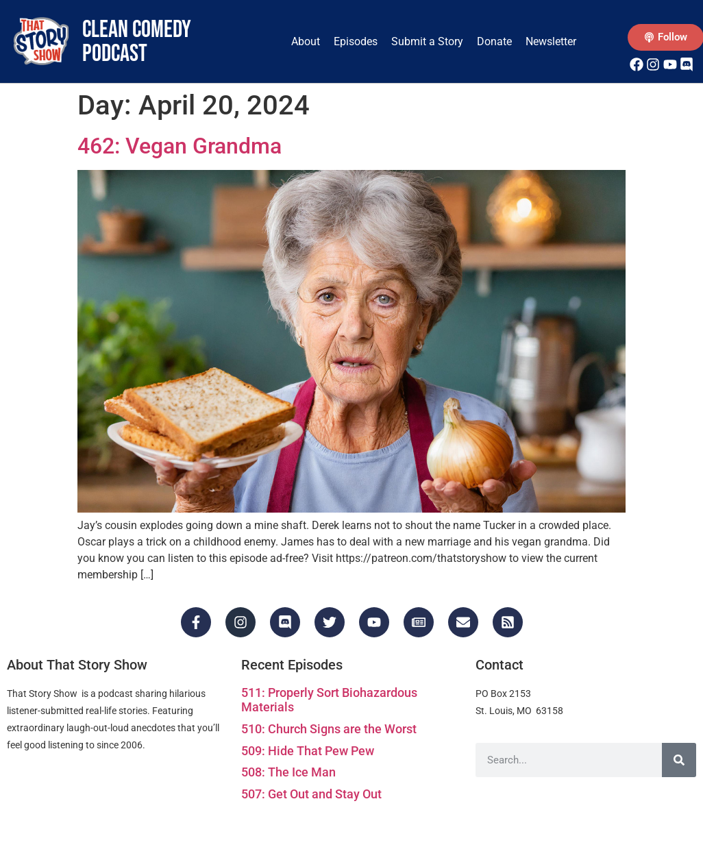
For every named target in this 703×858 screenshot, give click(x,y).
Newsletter (551, 41)
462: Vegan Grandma (179, 146)
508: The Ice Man (288, 772)
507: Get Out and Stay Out (311, 794)
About (305, 41)
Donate (494, 41)
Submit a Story (427, 41)
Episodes (356, 41)
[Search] (679, 760)
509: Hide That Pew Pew (307, 751)
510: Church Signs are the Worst (329, 729)
